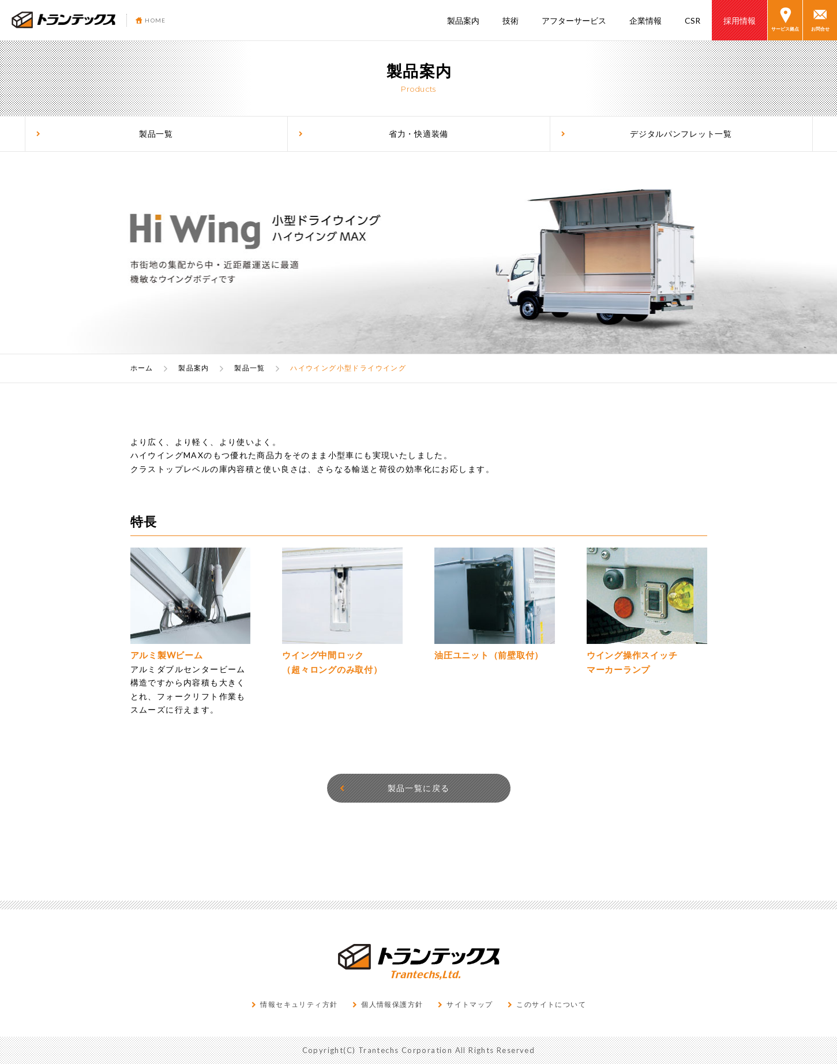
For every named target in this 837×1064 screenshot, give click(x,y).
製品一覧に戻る (394, 788)
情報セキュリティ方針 (294, 1004)
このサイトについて (546, 1004)
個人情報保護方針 (387, 1004)
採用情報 (739, 20)
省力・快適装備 (373, 134)
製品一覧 (104, 134)
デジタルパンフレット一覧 (646, 134)
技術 (510, 20)
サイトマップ (465, 1004)
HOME (151, 20)
